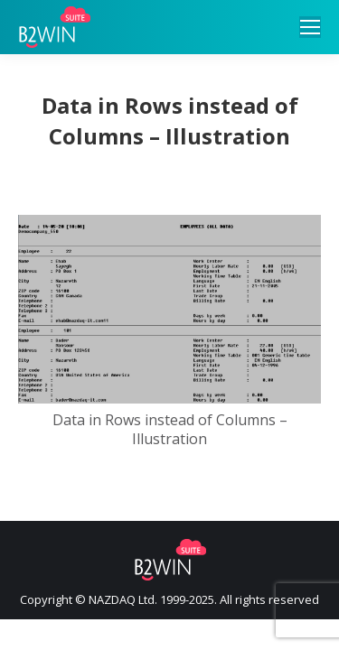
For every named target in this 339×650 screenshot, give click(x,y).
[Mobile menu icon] (310, 27)
